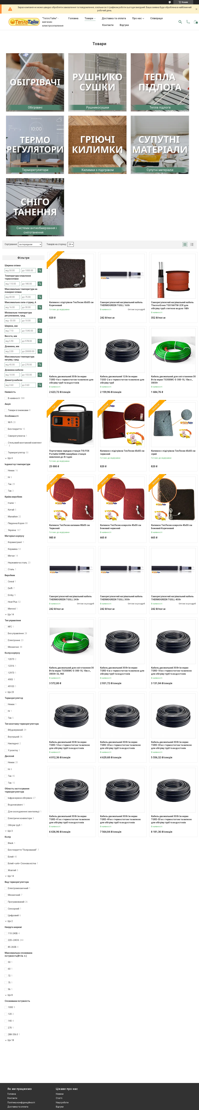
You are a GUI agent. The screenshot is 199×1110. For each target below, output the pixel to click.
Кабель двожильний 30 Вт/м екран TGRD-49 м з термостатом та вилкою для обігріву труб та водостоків (120, 819)
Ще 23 (11, 692)
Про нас (137, 18)
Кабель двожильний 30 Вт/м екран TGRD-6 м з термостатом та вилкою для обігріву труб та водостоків (122, 670)
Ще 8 (10, 995)
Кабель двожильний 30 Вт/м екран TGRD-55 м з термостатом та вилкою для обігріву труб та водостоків (171, 819)
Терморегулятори (35, 170)
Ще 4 (10, 458)
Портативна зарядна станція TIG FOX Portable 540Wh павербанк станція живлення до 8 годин (69, 454)
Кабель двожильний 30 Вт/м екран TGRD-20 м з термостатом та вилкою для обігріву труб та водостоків (120, 745)
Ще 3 (10, 831)
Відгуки (124, 25)
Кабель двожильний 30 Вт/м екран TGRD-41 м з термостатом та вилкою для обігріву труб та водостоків (69, 819)
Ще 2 (10, 921)
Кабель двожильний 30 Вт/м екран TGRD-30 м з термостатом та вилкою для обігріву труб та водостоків (171, 745)
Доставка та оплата (114, 18)
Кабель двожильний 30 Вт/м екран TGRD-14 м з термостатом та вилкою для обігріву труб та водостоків (69, 745)
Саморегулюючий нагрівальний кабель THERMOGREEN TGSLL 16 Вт (121, 304)
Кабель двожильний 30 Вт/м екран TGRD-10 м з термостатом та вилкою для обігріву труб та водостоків (171, 670)
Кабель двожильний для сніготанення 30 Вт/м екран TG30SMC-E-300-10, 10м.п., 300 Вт (173, 379)
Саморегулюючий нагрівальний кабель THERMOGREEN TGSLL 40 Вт (172, 598)
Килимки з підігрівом (97, 170)
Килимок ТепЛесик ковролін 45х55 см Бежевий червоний (120, 527)
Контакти (107, 25)
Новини (60, 1094)
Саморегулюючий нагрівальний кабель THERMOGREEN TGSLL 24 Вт (70, 598)
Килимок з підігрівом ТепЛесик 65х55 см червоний (122, 452)
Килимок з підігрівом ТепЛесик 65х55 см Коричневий (71, 304)
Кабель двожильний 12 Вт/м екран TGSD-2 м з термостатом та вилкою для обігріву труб (122, 379)
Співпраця (156, 18)
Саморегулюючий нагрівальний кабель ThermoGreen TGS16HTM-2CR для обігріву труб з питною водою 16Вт (172, 305)
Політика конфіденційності (21, 1102)
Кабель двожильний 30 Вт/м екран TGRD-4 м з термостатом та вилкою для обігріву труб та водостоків (71, 379)
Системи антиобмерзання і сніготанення (37, 230)
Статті (59, 1098)
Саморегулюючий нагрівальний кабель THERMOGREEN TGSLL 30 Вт (121, 598)
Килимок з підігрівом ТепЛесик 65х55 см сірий (173, 452)
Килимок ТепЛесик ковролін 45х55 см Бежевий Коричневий (171, 527)
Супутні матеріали (160, 170)
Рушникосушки (97, 107)
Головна (73, 18)
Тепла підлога (160, 107)
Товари (89, 18)
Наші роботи (62, 1102)
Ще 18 (11, 1040)
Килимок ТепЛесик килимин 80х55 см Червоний (69, 527)
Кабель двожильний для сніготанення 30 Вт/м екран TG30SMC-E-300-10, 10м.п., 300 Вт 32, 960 (71, 670)
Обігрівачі (35, 107)
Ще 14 (11, 614)
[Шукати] (180, 22)
